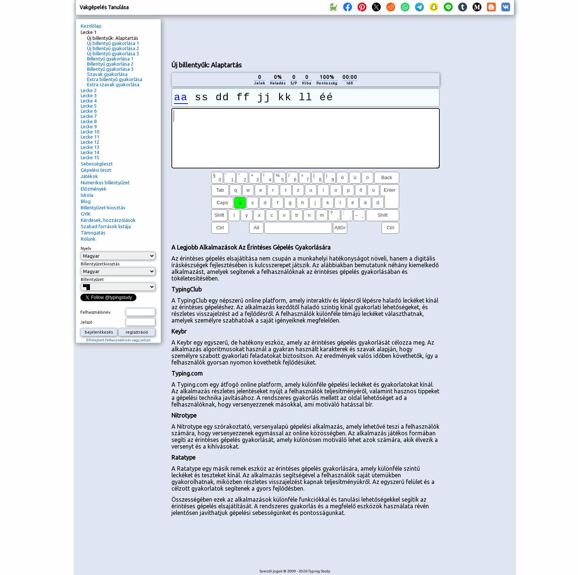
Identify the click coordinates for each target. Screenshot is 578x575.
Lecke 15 (90, 157)
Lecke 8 (89, 121)
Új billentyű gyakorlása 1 (113, 43)
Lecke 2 (89, 90)
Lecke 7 (89, 116)
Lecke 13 (90, 147)
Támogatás (93, 232)
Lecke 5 (89, 105)
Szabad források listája (106, 226)
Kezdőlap (91, 25)
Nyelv (86, 248)
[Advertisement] (305, 37)
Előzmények (94, 188)
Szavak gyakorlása (107, 74)
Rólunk (88, 238)
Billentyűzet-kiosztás (103, 207)
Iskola (87, 195)
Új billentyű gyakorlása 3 (113, 53)
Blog (86, 201)
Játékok (89, 176)
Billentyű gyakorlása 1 (110, 58)
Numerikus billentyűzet (105, 182)
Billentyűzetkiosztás (100, 264)
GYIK (86, 213)
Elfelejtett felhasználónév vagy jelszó (118, 340)
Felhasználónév (95, 312)
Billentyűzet (92, 279)
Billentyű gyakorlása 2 (110, 63)
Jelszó (86, 322)
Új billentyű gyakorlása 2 (113, 48)
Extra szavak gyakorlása (113, 84)
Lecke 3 (89, 95)
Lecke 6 (89, 111)
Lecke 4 (89, 100)
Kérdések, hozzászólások (108, 220)
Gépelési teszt (96, 169)
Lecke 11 (90, 136)
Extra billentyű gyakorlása (114, 79)
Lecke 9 (89, 126)
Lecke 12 (90, 141)
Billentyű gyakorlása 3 (110, 69)
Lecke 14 (90, 152)
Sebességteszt (97, 163)
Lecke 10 (90, 131)
